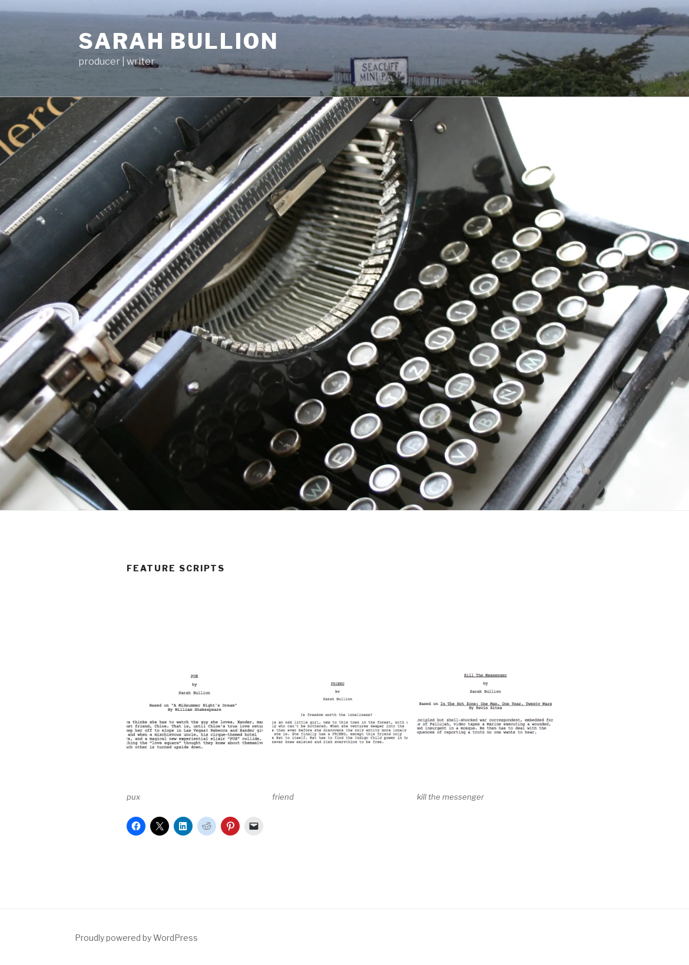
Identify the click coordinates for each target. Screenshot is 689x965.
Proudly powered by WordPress (136, 938)
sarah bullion (178, 41)
